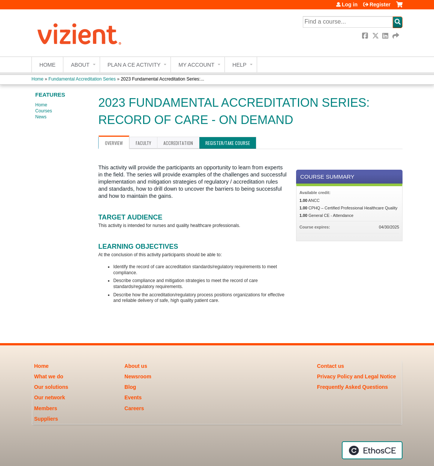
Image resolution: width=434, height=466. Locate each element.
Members (45, 408)
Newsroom (137, 376)
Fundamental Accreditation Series (81, 79)
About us (135, 366)
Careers (134, 408)
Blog (130, 387)
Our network (49, 397)
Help (239, 65)
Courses (43, 111)
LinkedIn (386, 35)
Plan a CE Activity (134, 65)
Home (47, 65)
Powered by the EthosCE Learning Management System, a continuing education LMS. (372, 450)
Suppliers (46, 419)
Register (380, 4)
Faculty (143, 143)
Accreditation (178, 143)
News (40, 116)
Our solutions (51, 387)
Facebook (366, 35)
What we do (48, 376)
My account (196, 65)
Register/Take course (227, 143)
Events (133, 397)
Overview (114, 143)
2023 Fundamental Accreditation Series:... (162, 79)
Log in (350, 4)
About (80, 65)
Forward (396, 35)
